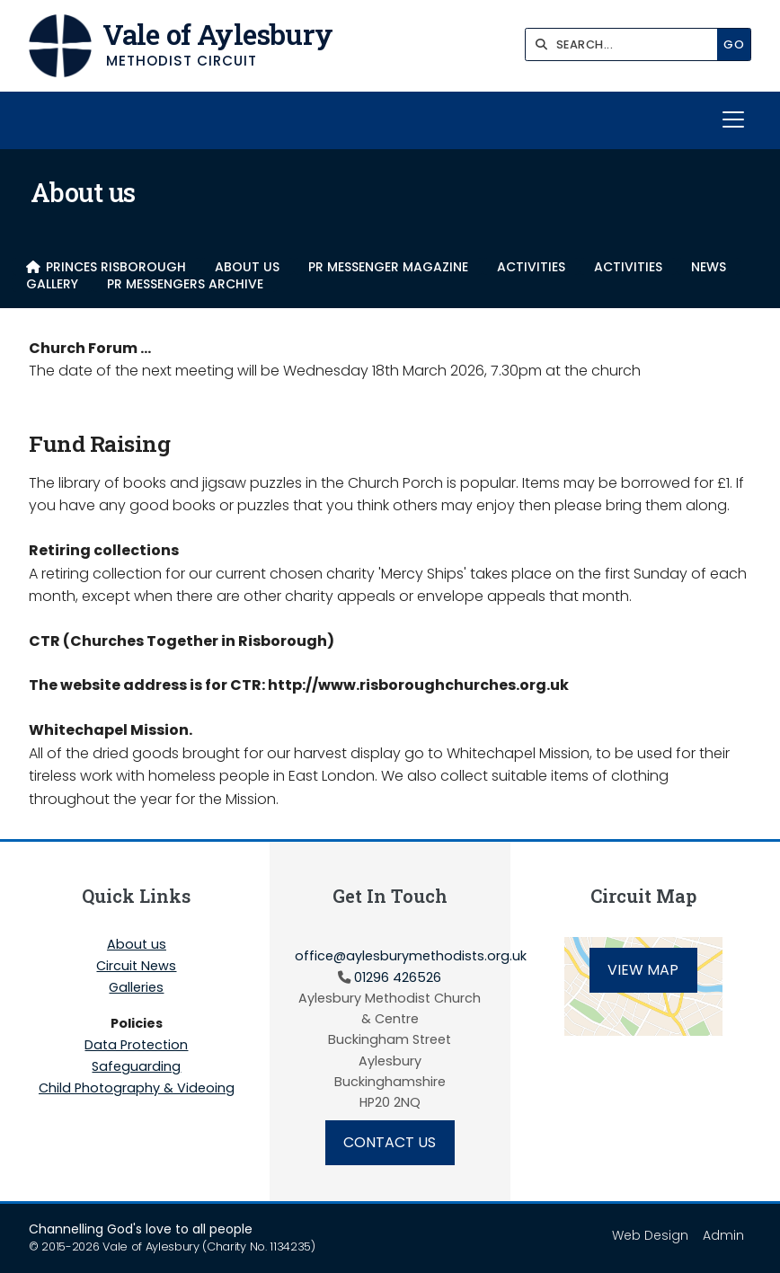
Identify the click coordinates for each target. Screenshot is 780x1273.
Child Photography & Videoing (137, 1088)
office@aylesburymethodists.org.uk (411, 956)
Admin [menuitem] (723, 1235)
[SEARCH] (626, 44)
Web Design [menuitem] (650, 1235)
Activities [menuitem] (531, 266)
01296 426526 (397, 977)
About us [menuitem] (247, 266)
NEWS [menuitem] (708, 266)
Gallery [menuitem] (52, 283)
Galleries (136, 988)
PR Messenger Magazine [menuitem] (388, 266)
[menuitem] (106, 266)
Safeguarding (136, 1067)
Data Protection (136, 1046)
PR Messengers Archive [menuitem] (185, 283)
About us (136, 945)
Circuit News (136, 967)
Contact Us (389, 1142)
